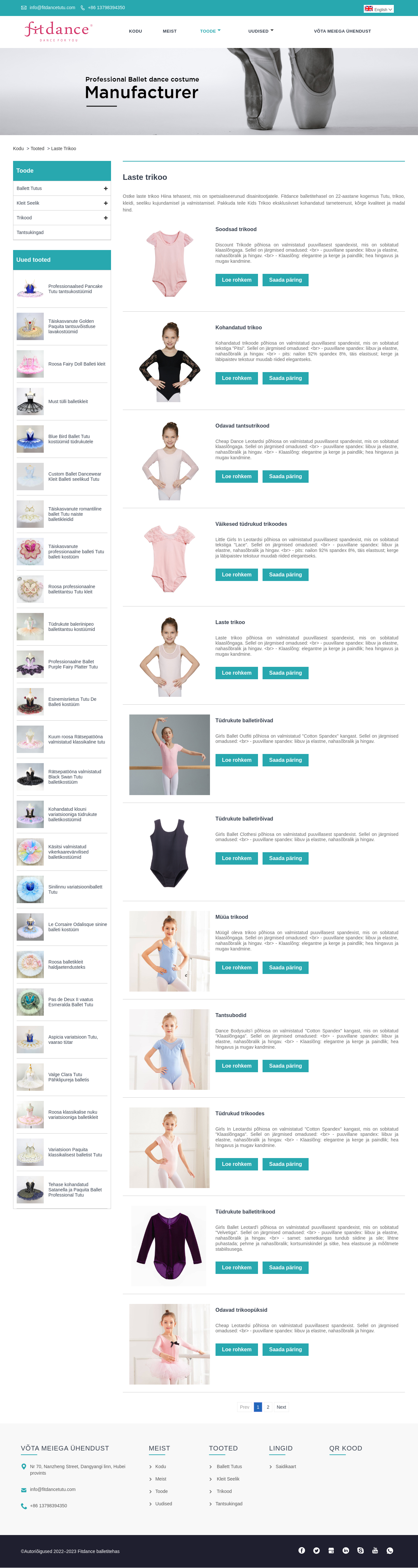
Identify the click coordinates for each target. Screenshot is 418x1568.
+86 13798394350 (106, 7)
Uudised (261, 31)
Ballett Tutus (29, 188)
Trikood (24, 218)
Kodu (135, 31)
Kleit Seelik (28, 203)
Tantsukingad (30, 232)
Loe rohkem (237, 280)
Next (281, 1407)
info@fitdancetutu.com (52, 7)
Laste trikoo (63, 148)
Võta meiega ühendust (342, 31)
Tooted (37, 148)
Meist (170, 31)
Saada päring (285, 280)
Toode (210, 31)
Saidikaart (286, 1466)
